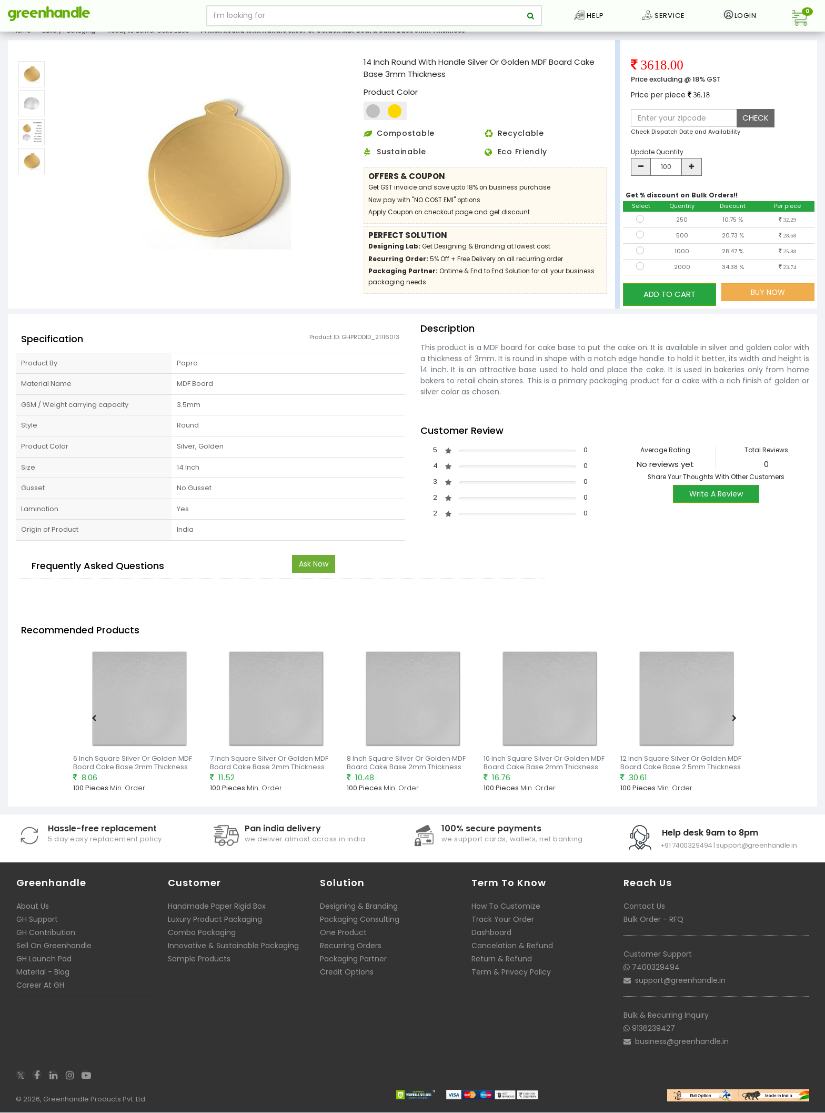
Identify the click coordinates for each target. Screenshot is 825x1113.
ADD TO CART (669, 300)
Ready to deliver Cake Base (148, 39)
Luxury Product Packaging (215, 923)
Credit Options (347, 975)
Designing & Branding (359, 910)
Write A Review (716, 497)
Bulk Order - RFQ (653, 923)
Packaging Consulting (359, 923)
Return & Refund (501, 962)
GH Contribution (45, 936)
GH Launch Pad (44, 962)
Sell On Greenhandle (54, 949)
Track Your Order (502, 923)
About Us (32, 910)
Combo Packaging (202, 936)
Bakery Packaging (68, 39)
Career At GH (40, 988)
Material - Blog (42, 975)
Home (22, 39)
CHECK (755, 126)
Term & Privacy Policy (511, 975)
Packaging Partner (353, 962)
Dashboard (491, 936)
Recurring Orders (350, 949)
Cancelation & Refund (512, 949)
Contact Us (644, 910)
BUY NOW (768, 300)
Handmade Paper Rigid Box (217, 910)
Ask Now (313, 567)
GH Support (37, 923)
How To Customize (505, 910)
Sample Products (199, 962)
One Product (343, 936)
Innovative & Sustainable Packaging (233, 949)
